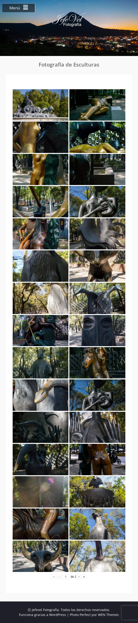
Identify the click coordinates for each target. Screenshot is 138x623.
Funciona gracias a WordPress (42, 614)
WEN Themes (108, 614)
